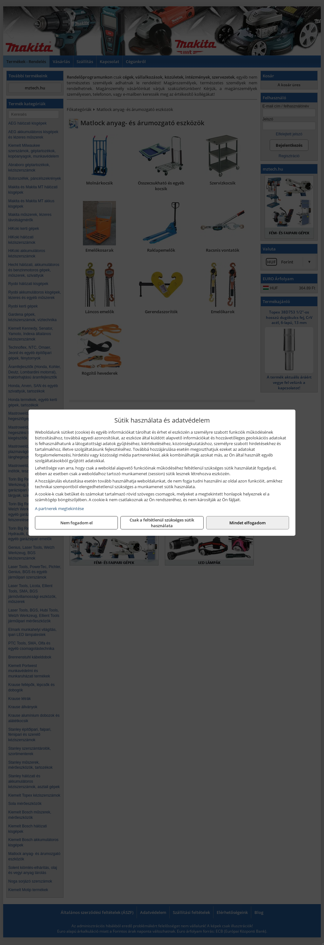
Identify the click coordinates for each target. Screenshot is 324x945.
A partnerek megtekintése (59, 508)
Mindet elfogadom (247, 523)
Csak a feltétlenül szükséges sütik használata (162, 522)
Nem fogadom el (76, 523)
